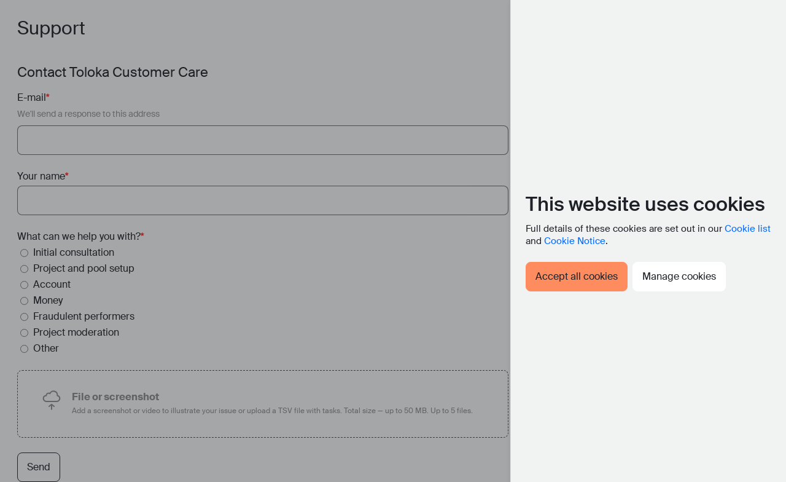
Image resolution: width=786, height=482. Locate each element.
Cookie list (748, 229)
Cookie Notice (574, 241)
